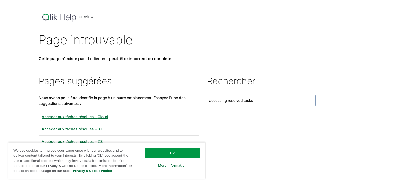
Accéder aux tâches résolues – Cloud (75, 116)
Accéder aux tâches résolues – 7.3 (72, 141)
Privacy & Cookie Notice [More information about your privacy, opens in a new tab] (92, 171)
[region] (106, 160)
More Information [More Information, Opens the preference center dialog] (172, 165)
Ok (172, 153)
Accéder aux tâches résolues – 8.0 (72, 128)
